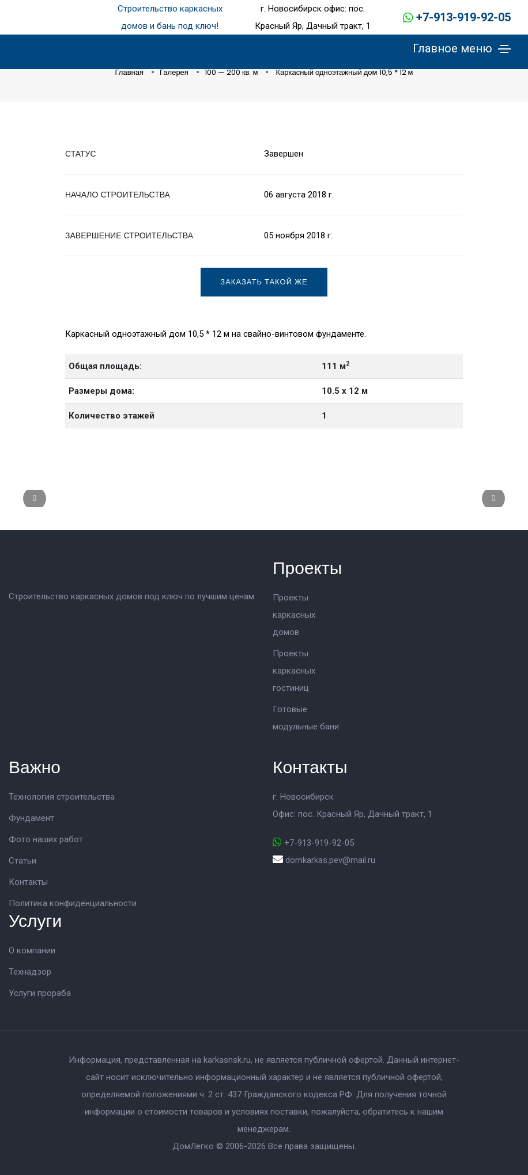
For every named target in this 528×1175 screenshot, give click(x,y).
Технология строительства (62, 797)
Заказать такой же (263, 281)
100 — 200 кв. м (232, 72)
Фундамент (31, 818)
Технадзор (30, 972)
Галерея (175, 72)
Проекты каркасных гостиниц (294, 670)
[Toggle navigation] (504, 49)
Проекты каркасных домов (294, 614)
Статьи (22, 860)
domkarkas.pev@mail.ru (330, 860)
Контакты (28, 882)
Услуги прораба (40, 993)
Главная (130, 72)
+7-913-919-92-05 (463, 17)
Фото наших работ (46, 839)
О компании (32, 950)
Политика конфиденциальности (73, 903)
